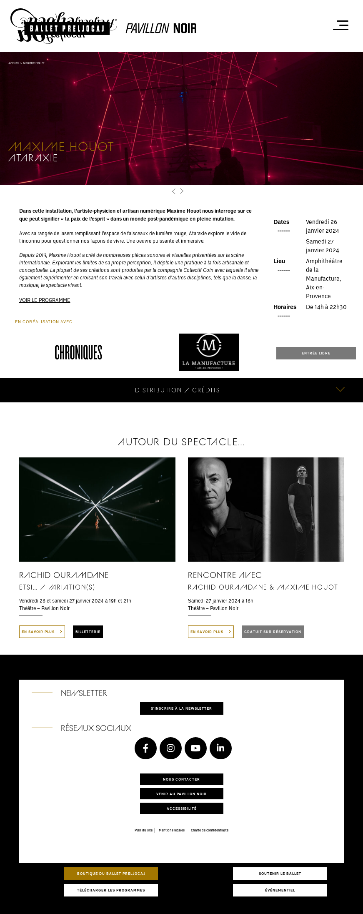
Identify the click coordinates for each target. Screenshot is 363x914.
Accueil (13, 63)
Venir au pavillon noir (181, 793)
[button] (174, 191)
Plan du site (144, 830)
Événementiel (280, 890)
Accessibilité (182, 808)
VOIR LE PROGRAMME (44, 299)
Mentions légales (172, 830)
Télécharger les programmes (111, 890)
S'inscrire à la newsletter (181, 708)
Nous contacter (181, 779)
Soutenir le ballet (280, 873)
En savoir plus (42, 631)
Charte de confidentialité (209, 830)
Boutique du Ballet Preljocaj (111, 873)
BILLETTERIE (87, 631)
